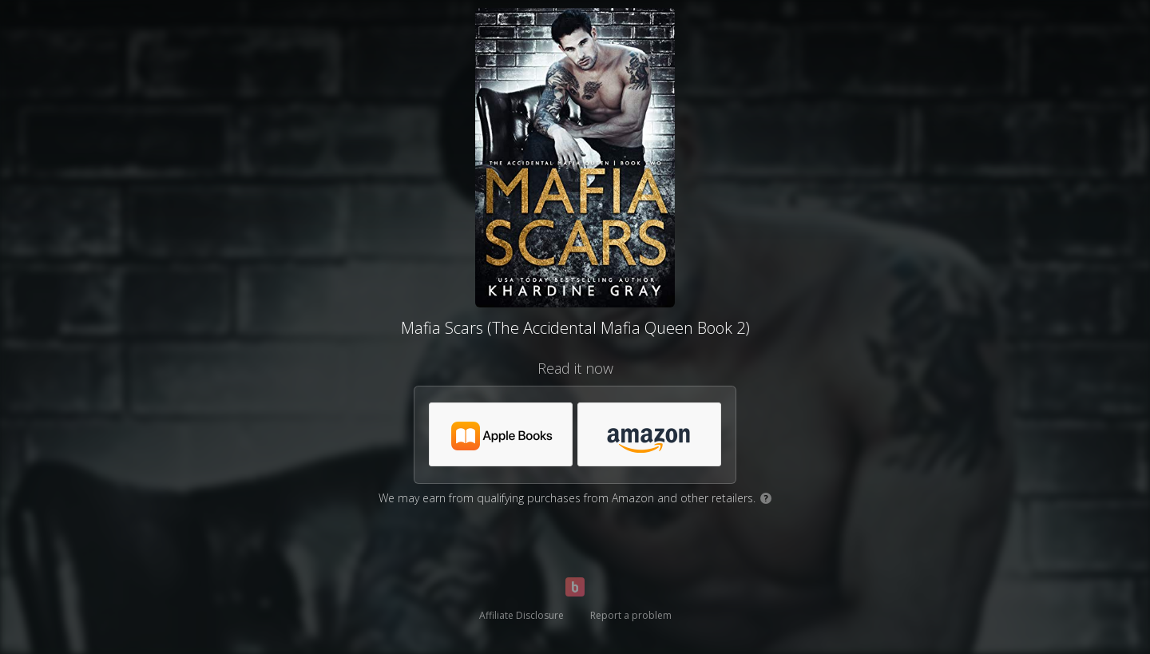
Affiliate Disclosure (521, 615)
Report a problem (631, 615)
